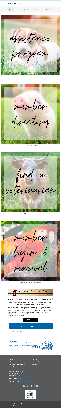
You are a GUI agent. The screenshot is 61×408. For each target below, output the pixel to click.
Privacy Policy (19, 405)
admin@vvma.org (25, 381)
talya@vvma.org (21, 378)
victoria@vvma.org (24, 380)
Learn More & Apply (30, 319)
